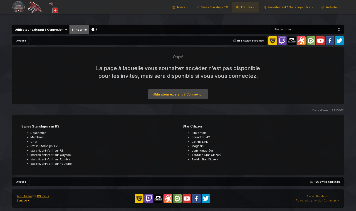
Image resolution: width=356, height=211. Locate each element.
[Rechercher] (290, 29)
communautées (203, 150)
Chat (33, 141)
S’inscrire (79, 29)
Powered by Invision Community (317, 200)
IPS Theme (24, 196)
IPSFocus (43, 196)
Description (38, 133)
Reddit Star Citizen (205, 159)
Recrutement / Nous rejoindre (289, 11)
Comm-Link (200, 141)
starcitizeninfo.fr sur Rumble (50, 159)
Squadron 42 (201, 137)
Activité (331, 11)
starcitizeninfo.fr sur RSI (47, 150)
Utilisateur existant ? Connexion (41, 29)
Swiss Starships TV (214, 11)
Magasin (198, 146)
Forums (246, 11)
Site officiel (199, 133)
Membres (37, 137)
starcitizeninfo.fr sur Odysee (50, 155)
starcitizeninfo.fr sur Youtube (51, 163)
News (181, 11)
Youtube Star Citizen (206, 155)
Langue (23, 200)
